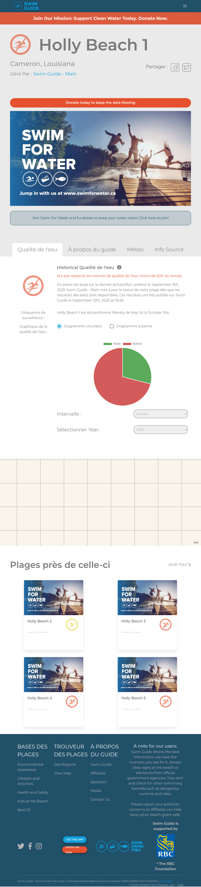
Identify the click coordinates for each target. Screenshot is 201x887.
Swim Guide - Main (55, 73)
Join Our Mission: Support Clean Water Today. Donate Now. (100, 18)
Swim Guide (101, 764)
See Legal (166, 881)
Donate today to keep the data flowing (100, 103)
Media (95, 791)
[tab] (37, 249)
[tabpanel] (100, 350)
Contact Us (100, 799)
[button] (185, 6)
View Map (62, 773)
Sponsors (98, 782)
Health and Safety (32, 792)
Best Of (23, 810)
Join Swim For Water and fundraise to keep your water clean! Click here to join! (100, 218)
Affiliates (97, 773)
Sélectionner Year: (78, 429)
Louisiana (59, 64)
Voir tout (180, 565)
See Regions (65, 764)
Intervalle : (69, 414)
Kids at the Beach (32, 801)
